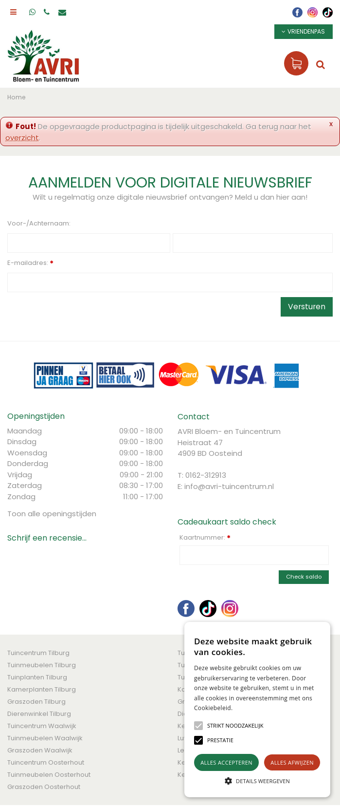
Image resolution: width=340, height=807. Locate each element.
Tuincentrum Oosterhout (45, 762)
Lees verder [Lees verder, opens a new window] (249, 708)
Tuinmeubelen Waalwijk (45, 738)
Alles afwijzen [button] (292, 762)
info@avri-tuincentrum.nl (229, 486)
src (320, 64)
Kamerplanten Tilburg (41, 689)
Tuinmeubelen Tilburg (41, 665)
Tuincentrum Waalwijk (41, 726)
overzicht (22, 137)
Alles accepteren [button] (226, 762)
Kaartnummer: (205, 537)
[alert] (257, 709)
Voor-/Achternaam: (39, 223)
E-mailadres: (30, 263)
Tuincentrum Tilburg (38, 653)
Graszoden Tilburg (36, 701)
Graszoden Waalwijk (39, 750)
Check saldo (304, 577)
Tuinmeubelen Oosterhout (48, 774)
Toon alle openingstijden (51, 513)
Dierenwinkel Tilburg (39, 713)
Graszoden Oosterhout (43, 786)
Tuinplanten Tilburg (37, 677)
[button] (235, 725)
